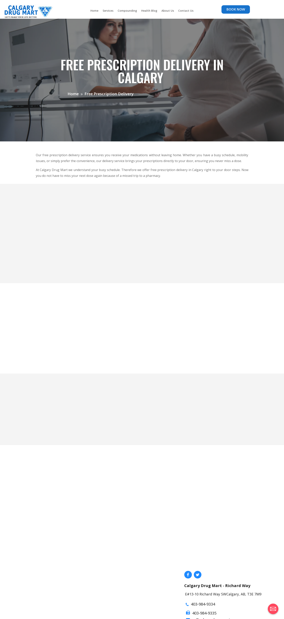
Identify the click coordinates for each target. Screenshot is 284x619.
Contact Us (185, 10)
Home (94, 10)
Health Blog (149, 10)
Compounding (127, 10)
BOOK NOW (235, 9)
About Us (167, 10)
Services (108, 10)
